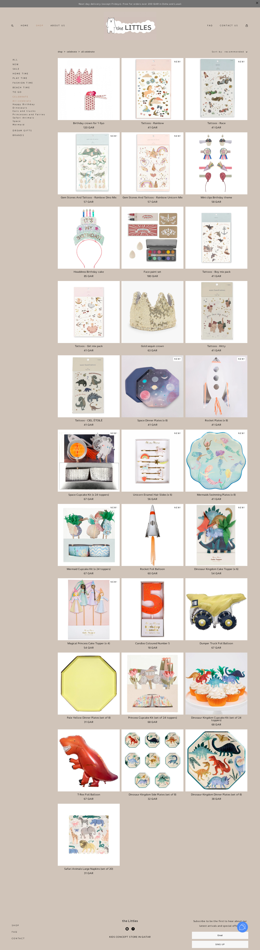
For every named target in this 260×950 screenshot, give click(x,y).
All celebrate (22, 104)
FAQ (209, 27)
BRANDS (18, 138)
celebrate (72, 54)
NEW (16, 67)
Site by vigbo (130, 942)
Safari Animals (23, 121)
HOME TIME (21, 76)
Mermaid (19, 127)
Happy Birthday (24, 107)
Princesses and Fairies (29, 117)
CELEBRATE (21, 99)
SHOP (40, 27)
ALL (15, 62)
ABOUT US (59, 27)
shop (60, 54)
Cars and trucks (24, 114)
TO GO (17, 95)
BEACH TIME (21, 90)
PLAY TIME (20, 81)
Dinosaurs (20, 110)
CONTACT (18, 922)
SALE (16, 72)
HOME (26, 27)
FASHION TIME (23, 86)
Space (17, 124)
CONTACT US (228, 27)
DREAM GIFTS (22, 133)
